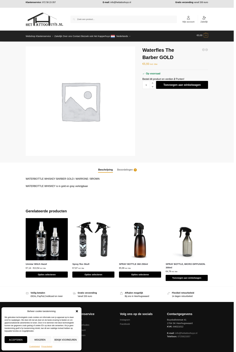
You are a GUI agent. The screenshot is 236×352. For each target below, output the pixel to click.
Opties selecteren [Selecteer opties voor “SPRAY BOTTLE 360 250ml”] (140, 273)
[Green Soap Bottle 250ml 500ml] (206, 48)
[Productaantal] (146, 83)
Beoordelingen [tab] (127, 168)
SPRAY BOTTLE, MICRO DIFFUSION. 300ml (185, 264)
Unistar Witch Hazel (36, 262)
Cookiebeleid (34, 346)
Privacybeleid (46, 346)
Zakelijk (204, 19)
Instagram (125, 318)
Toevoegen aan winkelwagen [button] (186, 276)
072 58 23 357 (49, 2)
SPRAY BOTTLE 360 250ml (133, 262)
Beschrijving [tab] (105, 168)
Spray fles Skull (80, 262)
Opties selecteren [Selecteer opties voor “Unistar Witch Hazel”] (47, 273)
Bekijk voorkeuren (65, 339)
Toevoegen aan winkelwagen (182, 83)
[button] (76, 311)
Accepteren (16, 339)
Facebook (125, 322)
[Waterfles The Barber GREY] (203, 48)
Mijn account (189, 19)
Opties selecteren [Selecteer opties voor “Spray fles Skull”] (93, 273)
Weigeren (40, 339)
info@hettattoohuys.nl (120, 2)
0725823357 (184, 334)
